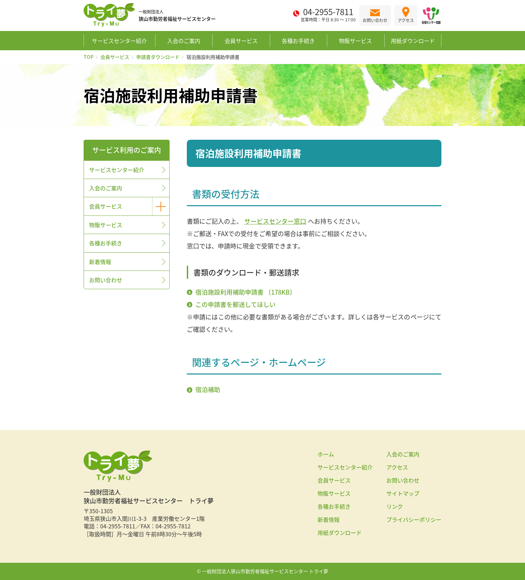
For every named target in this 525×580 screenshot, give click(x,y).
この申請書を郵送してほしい (235, 304)
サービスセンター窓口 (275, 221)
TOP (89, 56)
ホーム (326, 454)
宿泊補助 (207, 389)
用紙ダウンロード (413, 40)
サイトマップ (402, 493)
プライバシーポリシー (413, 519)
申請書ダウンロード (158, 56)
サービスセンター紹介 (119, 40)
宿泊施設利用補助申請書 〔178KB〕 (245, 292)
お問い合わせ (105, 280)
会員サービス (241, 40)
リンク (394, 506)
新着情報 (100, 261)
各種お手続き (298, 40)
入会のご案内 (183, 40)
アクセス (397, 467)
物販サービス (355, 40)
